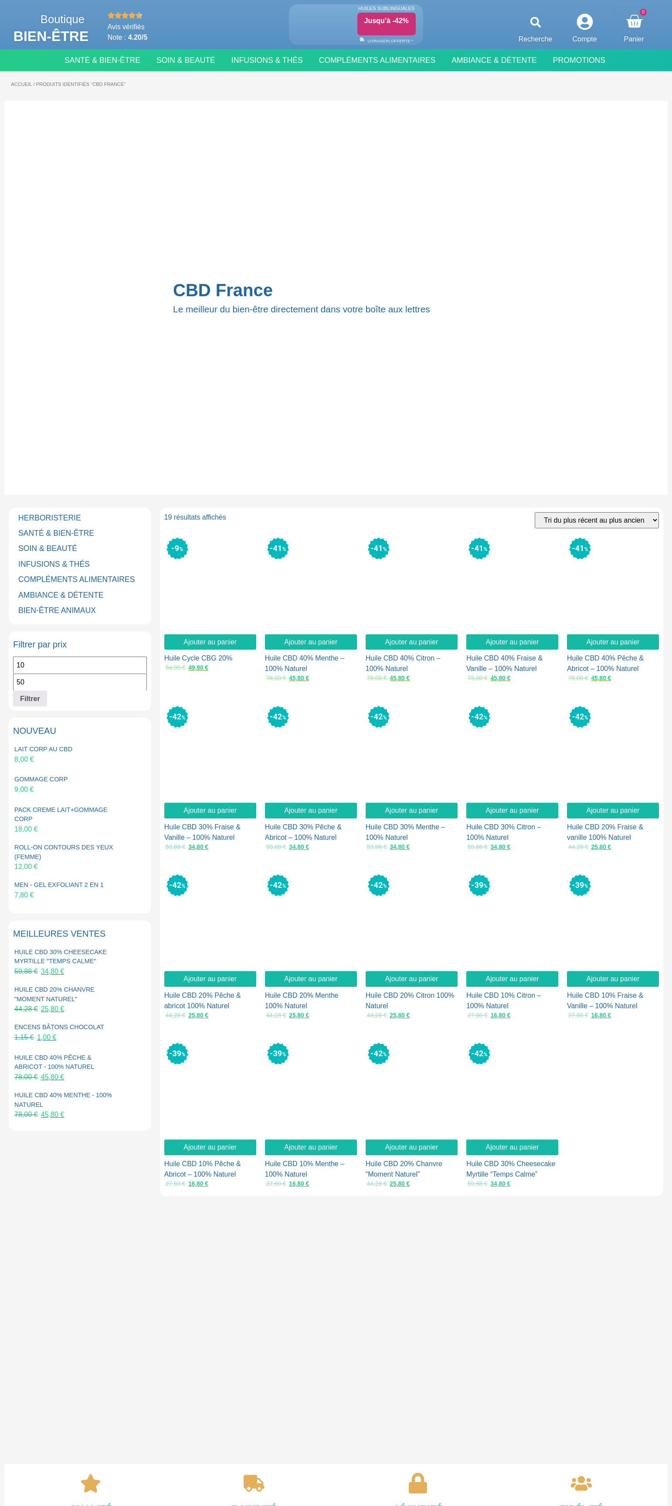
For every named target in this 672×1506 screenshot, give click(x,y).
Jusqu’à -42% (386, 20)
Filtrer (30, 698)
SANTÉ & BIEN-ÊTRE (56, 533)
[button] (535, 22)
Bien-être (51, 36)
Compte (585, 39)
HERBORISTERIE (49, 517)
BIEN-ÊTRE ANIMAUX (57, 610)
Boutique (63, 19)
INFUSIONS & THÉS (54, 564)
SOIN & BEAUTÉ (47, 548)
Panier (634, 39)
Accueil (21, 84)
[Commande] (597, 520)
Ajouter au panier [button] (210, 642)
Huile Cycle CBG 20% (198, 658)
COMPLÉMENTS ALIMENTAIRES (76, 579)
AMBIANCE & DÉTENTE (61, 595)
